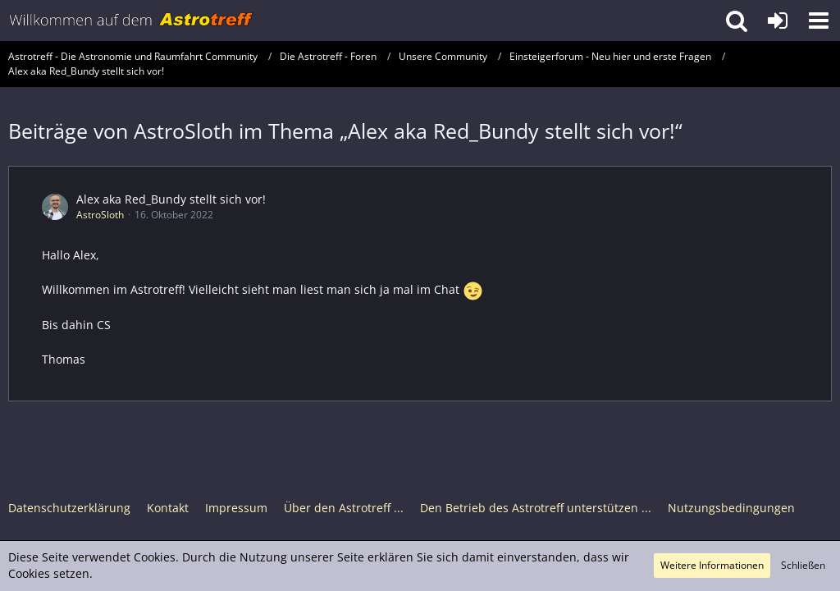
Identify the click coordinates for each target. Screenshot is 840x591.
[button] (818, 20)
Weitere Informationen (712, 565)
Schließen (803, 565)
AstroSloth (100, 215)
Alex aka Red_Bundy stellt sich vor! (171, 199)
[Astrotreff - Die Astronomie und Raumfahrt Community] (131, 20)
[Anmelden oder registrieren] (777, 20)
